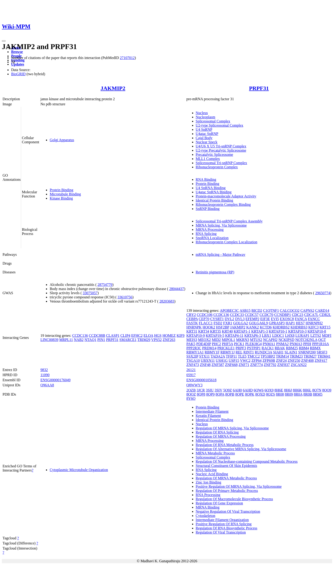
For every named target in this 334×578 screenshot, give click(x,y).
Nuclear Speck (207, 142)
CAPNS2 (307, 310)
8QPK (249, 394)
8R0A (298, 394)
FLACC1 (206, 323)
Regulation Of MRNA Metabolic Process (226, 478)
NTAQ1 (90, 340)
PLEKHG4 (253, 344)
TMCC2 (253, 356)
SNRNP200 (307, 352)
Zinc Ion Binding (208, 482)
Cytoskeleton (205, 516)
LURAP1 (302, 335)
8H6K (297, 390)
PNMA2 (282, 344)
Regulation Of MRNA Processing (221, 436)
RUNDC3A (263, 352)
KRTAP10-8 (317, 331)
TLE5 (242, 356)
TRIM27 (310, 356)
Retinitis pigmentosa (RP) (215, 272)
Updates (17, 64)
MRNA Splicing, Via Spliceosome (221, 225)
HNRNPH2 (314, 323)
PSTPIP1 (254, 348)
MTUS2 (256, 340)
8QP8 (201, 394)
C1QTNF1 (271, 310)
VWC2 (245, 360)
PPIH (307, 344)
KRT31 (191, 331)
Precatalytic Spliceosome (214, 154)
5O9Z (227, 390)
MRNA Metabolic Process (215, 453)
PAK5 (191, 344)
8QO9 (326, 390)
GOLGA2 (240, 323)
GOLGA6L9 (258, 323)
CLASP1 (112, 335)
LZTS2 (315, 335)
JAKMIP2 (113, 88)
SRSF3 (322, 352)
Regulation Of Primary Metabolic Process (227, 491)
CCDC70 (266, 315)
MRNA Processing (210, 229)
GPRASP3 (277, 323)
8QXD (260, 394)
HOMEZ (169, 335)
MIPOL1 (228, 340)
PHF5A (227, 344)
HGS (157, 335)
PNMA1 (269, 344)
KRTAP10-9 (195, 335)
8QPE (239, 394)
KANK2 (252, 327)
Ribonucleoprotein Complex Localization (226, 242)
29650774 (322, 293)
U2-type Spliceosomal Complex (219, 125)
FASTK (192, 323)
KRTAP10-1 (278, 331)
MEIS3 (191, 340)
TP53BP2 (268, 356)
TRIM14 (282, 356)
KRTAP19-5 (215, 335)
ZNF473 (192, 365)
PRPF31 (259, 88)
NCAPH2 (270, 340)
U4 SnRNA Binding (211, 188)
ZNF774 (256, 365)
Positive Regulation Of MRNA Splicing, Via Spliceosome (239, 486)
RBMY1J (227, 352)
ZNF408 (307, 360)
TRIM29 (143, 340)
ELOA (148, 335)
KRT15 (325, 327)
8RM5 (317, 394)
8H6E (278, 390)
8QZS (270, 394)
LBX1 (266, 335)
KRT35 (215, 331)
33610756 (125, 297)
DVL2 (229, 319)
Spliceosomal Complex (213, 121)
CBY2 (191, 315)
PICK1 (239, 344)
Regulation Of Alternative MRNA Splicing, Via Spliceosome (241, 449)
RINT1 (248, 352)
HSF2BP (222, 327)
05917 (191, 375)
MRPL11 (66, 340)
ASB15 (245, 310)
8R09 (289, 394)
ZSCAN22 (298, 365)
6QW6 (259, 390)
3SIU (210, 390)
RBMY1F (212, 352)
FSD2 (218, 323)
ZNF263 (169, 340)
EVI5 (275, 319)
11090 (44, 375)
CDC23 (297, 315)
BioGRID (18, 74)
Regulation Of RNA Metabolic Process (225, 445)
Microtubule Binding (65, 194)
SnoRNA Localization (212, 238)
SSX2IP (192, 356)
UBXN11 (208, 360)
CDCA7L (311, 315)
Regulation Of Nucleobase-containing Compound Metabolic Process (247, 461)
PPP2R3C (193, 348)
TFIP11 (231, 356)
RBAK (280, 348)
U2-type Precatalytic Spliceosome (221, 150)
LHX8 (290, 335)
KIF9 (180, 335)
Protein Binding (61, 190)
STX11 (204, 356)
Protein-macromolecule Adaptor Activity (226, 196)
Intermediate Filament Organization (222, 520)
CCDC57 (252, 315)
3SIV (218, 390)
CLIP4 (125, 335)
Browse (17, 52)
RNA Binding (206, 179)
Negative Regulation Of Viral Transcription (228, 511)
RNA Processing (208, 495)
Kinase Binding (61, 198)
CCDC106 (204, 315)
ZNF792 (270, 365)
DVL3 (240, 319)
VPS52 (156, 340)
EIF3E (265, 319)
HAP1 (290, 323)
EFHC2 (137, 335)
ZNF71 (244, 365)
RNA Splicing (206, 234)
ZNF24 (281, 360)
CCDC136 (80, 335)
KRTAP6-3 (252, 335)
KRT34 (203, 331)
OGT (322, 340)
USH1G (222, 360)
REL (239, 352)
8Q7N (316, 390)
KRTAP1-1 (242, 331)
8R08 (280, 394)
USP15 (234, 360)
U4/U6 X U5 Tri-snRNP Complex (221, 146)
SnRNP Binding (208, 209)
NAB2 (79, 340)
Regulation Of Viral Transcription (221, 532)
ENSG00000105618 (201, 380)
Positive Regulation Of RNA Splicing (224, 524)
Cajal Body (204, 138)
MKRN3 (242, 340)
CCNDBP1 (282, 315)
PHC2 (216, 344)
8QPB (229, 394)
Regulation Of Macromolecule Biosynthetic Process (234, 499)
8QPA (219, 394)
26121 (191, 370)
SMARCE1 (128, 340)
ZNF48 (205, 365)
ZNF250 (294, 360)
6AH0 (237, 390)
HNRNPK (194, 327)
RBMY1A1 (195, 352)
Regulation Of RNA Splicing (217, 432)
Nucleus (202, 113)
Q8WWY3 (194, 385)
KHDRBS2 (281, 327)
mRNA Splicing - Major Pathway (220, 254)
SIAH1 (278, 352)
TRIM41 (324, 356)
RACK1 (268, 348)
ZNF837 (283, 365)
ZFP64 (256, 360)
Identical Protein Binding (214, 200)
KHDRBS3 (298, 327)
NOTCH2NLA (306, 340)
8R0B (307, 394)
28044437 (176, 289)
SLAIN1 (291, 352)
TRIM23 (296, 356)
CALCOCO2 (289, 310)
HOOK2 (208, 327)
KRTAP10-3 (297, 331)
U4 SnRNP (204, 129)
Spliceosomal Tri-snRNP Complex (221, 163)
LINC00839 (49, 340)
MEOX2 (204, 340)
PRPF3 (241, 348)
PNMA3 (296, 344)
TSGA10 (193, 360)
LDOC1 (278, 335)
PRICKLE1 (226, 348)
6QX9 (268, 390)
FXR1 (227, 323)
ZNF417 (321, 360)
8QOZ (191, 394)
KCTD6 (266, 327)
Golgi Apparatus (62, 140)
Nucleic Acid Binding (212, 474)
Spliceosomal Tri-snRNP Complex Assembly (229, 221)
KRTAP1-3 (259, 331)
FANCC (314, 319)
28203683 (166, 301)
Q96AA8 (47, 385)
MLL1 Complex (208, 159)
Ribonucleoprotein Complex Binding (223, 204)
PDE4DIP (203, 344)
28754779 (104, 285)
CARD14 (322, 310)
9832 (44, 370)
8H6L (307, 390)
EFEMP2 (253, 319)
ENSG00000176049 (55, 380)
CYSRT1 (217, 319)
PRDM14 (209, 348)
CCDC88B (97, 335)
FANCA (301, 319)
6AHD (248, 390)
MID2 (216, 340)
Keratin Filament (208, 416)
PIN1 (101, 340)
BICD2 (256, 310)
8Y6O (191, 398)
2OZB (191, 390)
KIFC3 (313, 327)
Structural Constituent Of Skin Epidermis (226, 466)
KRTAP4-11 (234, 335)
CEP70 (204, 319)
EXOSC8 (287, 319)
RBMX (315, 348)
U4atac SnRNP (207, 134)
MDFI (326, 335)
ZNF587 (218, 365)
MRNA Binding (208, 507)
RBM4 (304, 348)
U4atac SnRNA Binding (214, 192)
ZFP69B (269, 360)
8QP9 (210, 394)
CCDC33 (237, 315)
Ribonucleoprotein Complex (217, 167)
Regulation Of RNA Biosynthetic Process (226, 528)
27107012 (127, 58)
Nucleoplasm (205, 117)
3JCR (201, 390)
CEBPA (192, 319)
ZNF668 (231, 365)
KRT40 (227, 331)
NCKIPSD (286, 340)
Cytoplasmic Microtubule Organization (79, 470)
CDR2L (325, 315)
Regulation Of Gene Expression (219, 503)
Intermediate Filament (212, 411)
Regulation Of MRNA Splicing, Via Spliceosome (232, 428)
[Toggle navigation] (4, 41)
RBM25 (292, 348)
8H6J (288, 390)
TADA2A (218, 356)
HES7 (300, 323)
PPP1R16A (320, 344)
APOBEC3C (229, 310)
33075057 (90, 293)
